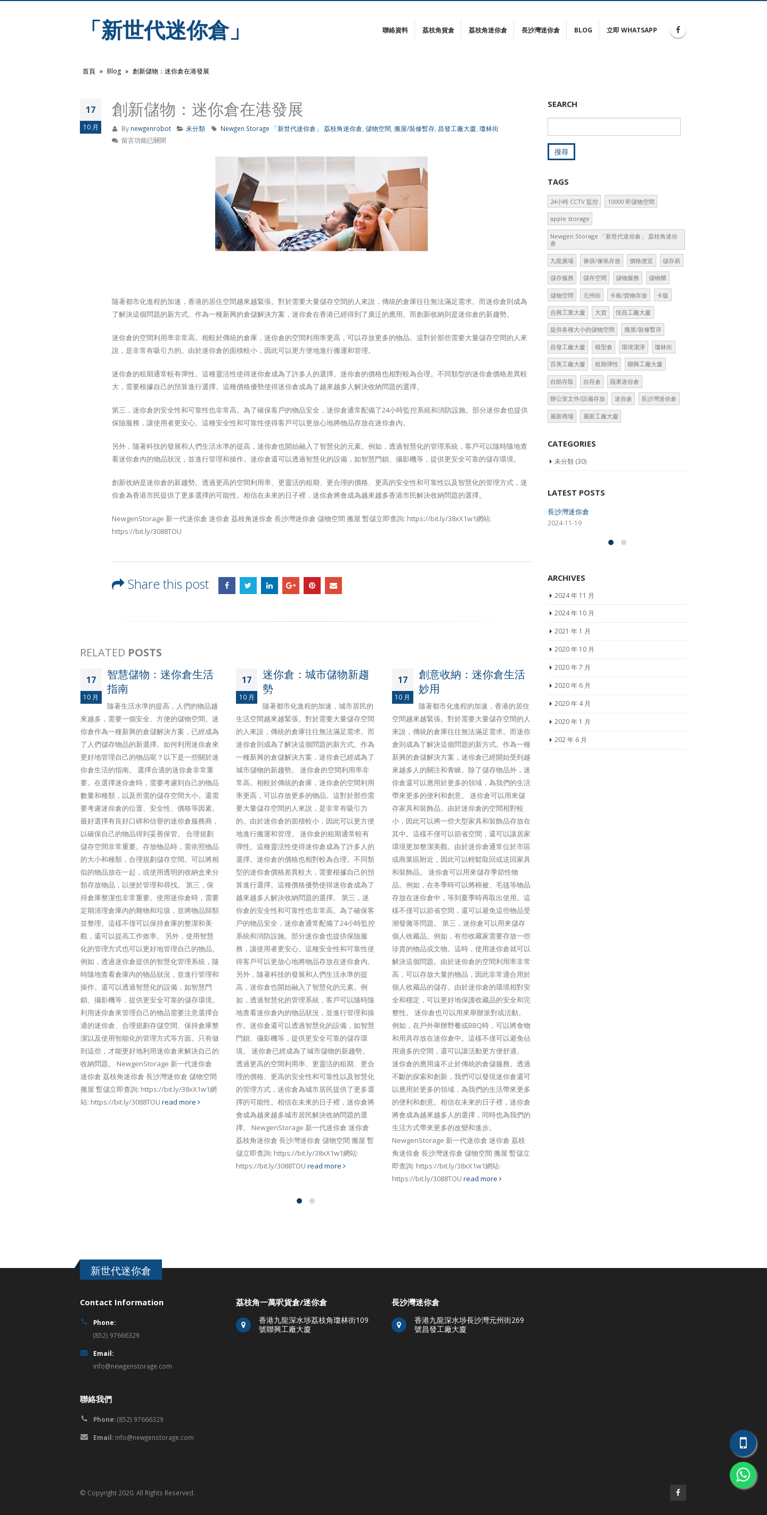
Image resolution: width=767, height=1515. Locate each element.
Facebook (226, 585)
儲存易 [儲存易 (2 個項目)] (671, 261)
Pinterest (312, 585)
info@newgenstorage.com (132, 1366)
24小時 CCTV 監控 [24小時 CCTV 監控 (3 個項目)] (574, 201)
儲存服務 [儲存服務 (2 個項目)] (562, 278)
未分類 (195, 128)
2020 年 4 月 (572, 789)
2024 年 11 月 (574, 680)
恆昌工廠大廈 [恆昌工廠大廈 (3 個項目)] (633, 312)
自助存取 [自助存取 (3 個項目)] (562, 381)
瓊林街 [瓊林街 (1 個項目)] (663, 347)
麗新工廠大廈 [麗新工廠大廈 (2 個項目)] (600, 416)
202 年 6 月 (570, 824)
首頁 (89, 71)
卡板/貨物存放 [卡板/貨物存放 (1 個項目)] (628, 295)
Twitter (248, 585)
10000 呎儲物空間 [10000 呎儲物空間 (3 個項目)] (631, 201)
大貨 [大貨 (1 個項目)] (601, 312)
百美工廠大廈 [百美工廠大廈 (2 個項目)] (567, 364)
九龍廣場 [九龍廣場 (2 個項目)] (562, 261)
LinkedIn (269, 585)
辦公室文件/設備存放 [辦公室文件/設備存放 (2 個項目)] (577, 398)
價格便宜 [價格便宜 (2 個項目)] (641, 261)
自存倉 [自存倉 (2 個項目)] (592, 381)
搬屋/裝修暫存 (414, 128)
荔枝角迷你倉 (488, 30)
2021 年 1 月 (572, 716)
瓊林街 (489, 128)
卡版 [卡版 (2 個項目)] (662, 295)
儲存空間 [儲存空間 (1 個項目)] (595, 278)
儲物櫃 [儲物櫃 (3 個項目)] (657, 278)
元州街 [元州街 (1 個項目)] (592, 295)
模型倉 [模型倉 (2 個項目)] (604, 347)
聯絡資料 (395, 30)
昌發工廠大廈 (457, 128)
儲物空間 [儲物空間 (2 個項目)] (562, 295)
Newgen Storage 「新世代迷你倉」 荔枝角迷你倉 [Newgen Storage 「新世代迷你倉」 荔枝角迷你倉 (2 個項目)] (614, 239)
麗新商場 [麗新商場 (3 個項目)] (562, 416)
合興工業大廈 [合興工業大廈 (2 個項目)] (567, 312)
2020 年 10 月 (574, 734)
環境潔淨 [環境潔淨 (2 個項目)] (633, 347)
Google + (290, 585)
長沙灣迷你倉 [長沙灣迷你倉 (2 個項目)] (658, 398)
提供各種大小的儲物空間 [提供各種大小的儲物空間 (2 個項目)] (582, 329)
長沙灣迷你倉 (540, 30)
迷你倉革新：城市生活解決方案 (596, 551)
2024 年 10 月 (574, 698)
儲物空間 (378, 128)
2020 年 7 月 (572, 753)
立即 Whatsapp (632, 30)
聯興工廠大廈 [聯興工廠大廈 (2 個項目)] (645, 364)
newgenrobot (150, 128)
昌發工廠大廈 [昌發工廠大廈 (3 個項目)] (567, 347)
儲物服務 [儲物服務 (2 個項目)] (627, 278)
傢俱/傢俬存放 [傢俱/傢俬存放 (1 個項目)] (602, 261)
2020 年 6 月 (572, 771)
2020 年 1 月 (572, 806)
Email (333, 585)
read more (181, 1102)
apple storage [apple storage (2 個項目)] (570, 219)
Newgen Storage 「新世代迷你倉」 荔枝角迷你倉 (291, 128)
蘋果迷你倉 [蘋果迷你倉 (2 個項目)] (624, 381)
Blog (583, 30)
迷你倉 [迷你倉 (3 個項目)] (623, 398)
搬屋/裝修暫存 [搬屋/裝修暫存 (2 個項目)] (643, 329)
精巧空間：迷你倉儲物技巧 (589, 591)
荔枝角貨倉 (438, 30)
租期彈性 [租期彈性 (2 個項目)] (606, 364)
